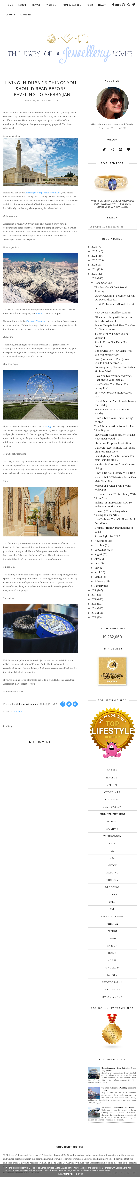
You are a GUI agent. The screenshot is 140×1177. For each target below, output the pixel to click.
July (96, 558)
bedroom (112, 880)
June (97, 563)
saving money (112, 997)
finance (112, 924)
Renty (39, 313)
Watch (112, 865)
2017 (94, 594)
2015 (94, 603)
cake (112, 902)
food (112, 938)
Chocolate (112, 792)
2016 (94, 599)
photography (112, 982)
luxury (112, 975)
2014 (94, 608)
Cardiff (112, 785)
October (99, 545)
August (98, 554)
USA (112, 858)
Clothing (112, 799)
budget (112, 894)
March (98, 576)
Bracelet (112, 777)
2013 (94, 612)
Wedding (112, 872)
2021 (94, 269)
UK (112, 850)
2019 (94, 278)
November (100, 540)
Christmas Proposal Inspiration (112, 443)
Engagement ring (112, 814)
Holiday (112, 828)
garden (112, 945)
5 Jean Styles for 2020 (107, 536)
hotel (112, 960)
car (112, 909)
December (100, 282)
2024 (94, 255)
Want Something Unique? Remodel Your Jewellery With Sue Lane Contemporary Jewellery (112, 203)
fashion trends (112, 916)
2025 (94, 251)
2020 (94, 273)
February (99, 581)
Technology (112, 836)
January (98, 585)
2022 (94, 264)
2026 (94, 246)
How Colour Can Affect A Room (112, 312)
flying (112, 931)
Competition (112, 807)
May (96, 567)
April (97, 572)
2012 (94, 617)
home (112, 953)
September (101, 549)
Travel (19, 711)
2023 (94, 260)
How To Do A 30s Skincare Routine (114, 472)
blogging (112, 887)
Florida (112, 821)
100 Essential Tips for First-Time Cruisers (117, 1108)
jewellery (112, 967)
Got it (79, 1174)
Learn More (65, 1174)
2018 (94, 590)
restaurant (112, 989)
